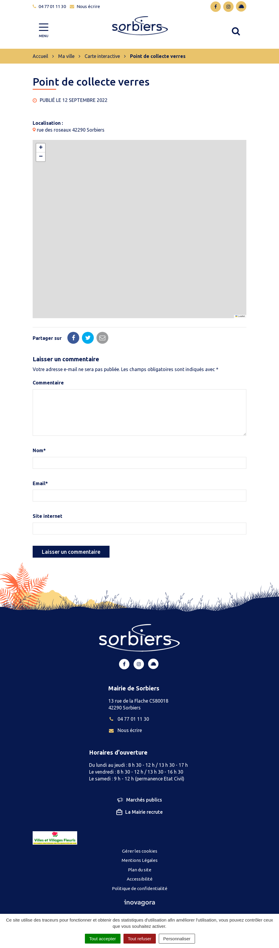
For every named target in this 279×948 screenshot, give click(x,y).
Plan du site (139, 869)
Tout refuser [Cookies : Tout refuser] (139, 938)
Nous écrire (125, 730)
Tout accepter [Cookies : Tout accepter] (102, 938)
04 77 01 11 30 (128, 719)
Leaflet (240, 316)
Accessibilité (140, 878)
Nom (39, 450)
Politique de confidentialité (139, 888)
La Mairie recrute (139, 812)
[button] (40, 147)
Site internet (47, 516)
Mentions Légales (140, 860)
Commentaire (48, 382)
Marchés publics (139, 800)
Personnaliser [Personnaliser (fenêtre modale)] (177, 938)
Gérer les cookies (139, 851)
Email (40, 483)
